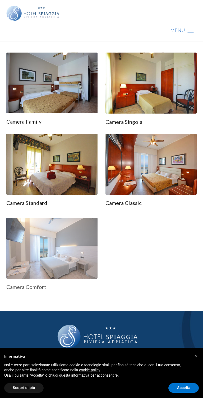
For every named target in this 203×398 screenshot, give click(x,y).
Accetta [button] (183, 388)
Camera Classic (123, 203)
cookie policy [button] (89, 370)
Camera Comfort (26, 289)
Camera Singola (123, 122)
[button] (196, 356)
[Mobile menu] (183, 30)
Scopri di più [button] (24, 388)
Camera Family (23, 121)
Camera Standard (26, 203)
